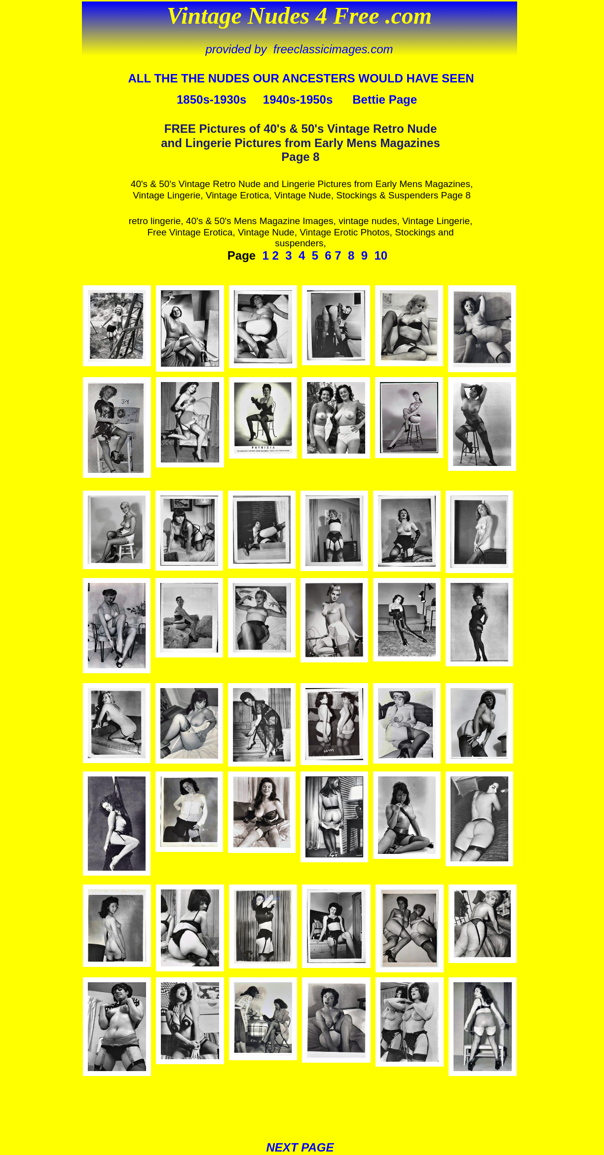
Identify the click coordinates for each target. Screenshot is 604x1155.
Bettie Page (384, 99)
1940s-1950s (298, 99)
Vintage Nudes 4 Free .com (299, 15)
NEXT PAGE (300, 1147)
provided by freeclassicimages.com (299, 49)
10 (380, 255)
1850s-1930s (211, 99)
